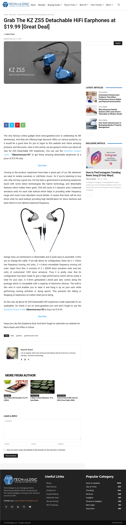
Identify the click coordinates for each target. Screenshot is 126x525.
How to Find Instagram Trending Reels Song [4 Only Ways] (103, 174)
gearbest (19, 336)
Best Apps (7, 395)
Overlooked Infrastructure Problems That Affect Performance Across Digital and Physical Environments (110, 98)
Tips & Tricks (34, 395)
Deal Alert (12, 15)
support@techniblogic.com (26, 501)
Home (6, 15)
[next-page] (91, 134)
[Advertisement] (42, 102)
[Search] (118, 43)
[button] (119, 5)
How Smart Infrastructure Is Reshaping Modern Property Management (110, 125)
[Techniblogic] (22, 480)
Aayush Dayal (10, 34)
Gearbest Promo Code (14, 309)
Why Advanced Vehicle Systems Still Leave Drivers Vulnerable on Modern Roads (110, 111)
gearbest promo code (31, 336)
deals (12, 336)
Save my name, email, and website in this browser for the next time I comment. (36, 450)
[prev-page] (87, 134)
